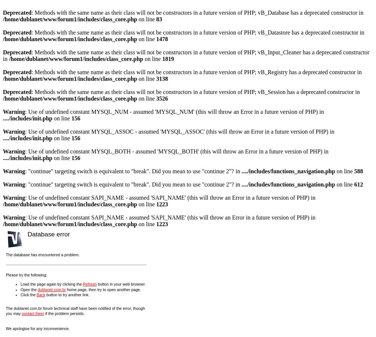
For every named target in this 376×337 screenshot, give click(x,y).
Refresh (90, 284)
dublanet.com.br (52, 289)
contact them (33, 313)
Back (41, 295)
